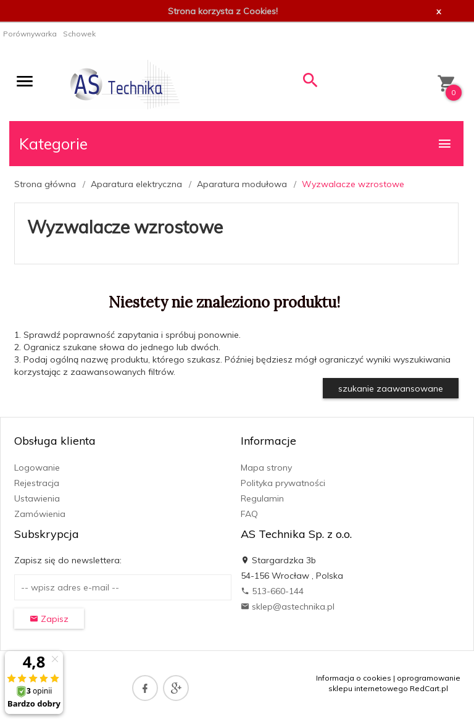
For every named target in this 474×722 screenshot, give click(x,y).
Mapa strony (266, 467)
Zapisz (49, 618)
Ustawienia (37, 498)
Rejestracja (36, 483)
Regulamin (262, 498)
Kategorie (235, 143)
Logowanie (37, 467)
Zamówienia (39, 513)
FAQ (249, 513)
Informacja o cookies (353, 677)
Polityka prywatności (283, 483)
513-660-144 (272, 591)
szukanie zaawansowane (390, 388)
